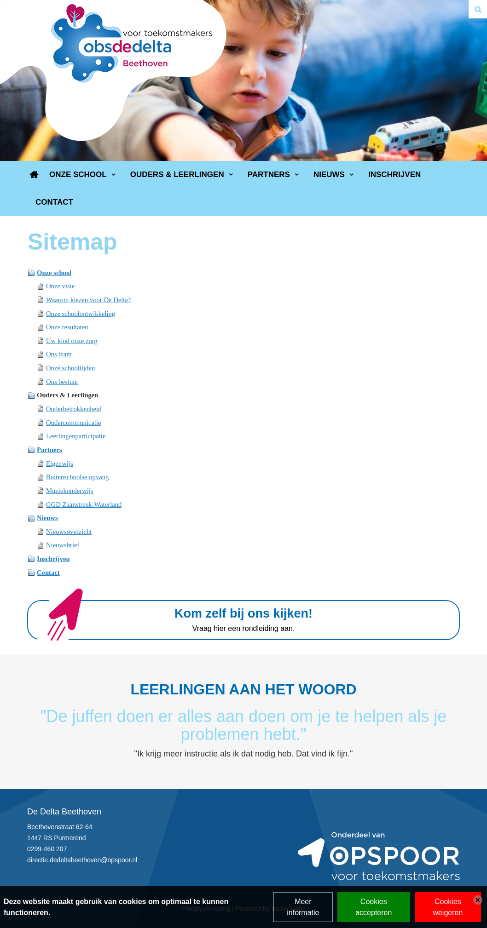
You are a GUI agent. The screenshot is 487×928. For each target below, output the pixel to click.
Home (34, 175)
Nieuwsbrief (62, 545)
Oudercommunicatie (73, 422)
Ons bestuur (62, 381)
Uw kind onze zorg (72, 340)
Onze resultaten (67, 327)
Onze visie (60, 286)
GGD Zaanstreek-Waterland (84, 504)
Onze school (78, 174)
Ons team (59, 354)
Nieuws (329, 174)
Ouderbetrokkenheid (73, 408)
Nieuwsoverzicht (69, 531)
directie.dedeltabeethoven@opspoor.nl (82, 860)
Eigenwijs (59, 463)
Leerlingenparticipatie (75, 436)
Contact (54, 202)
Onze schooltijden (70, 368)
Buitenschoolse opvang (77, 477)
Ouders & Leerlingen (177, 174)
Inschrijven (394, 174)
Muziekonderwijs (69, 490)
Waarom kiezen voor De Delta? (88, 300)
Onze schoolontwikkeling (80, 313)
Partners (269, 174)
